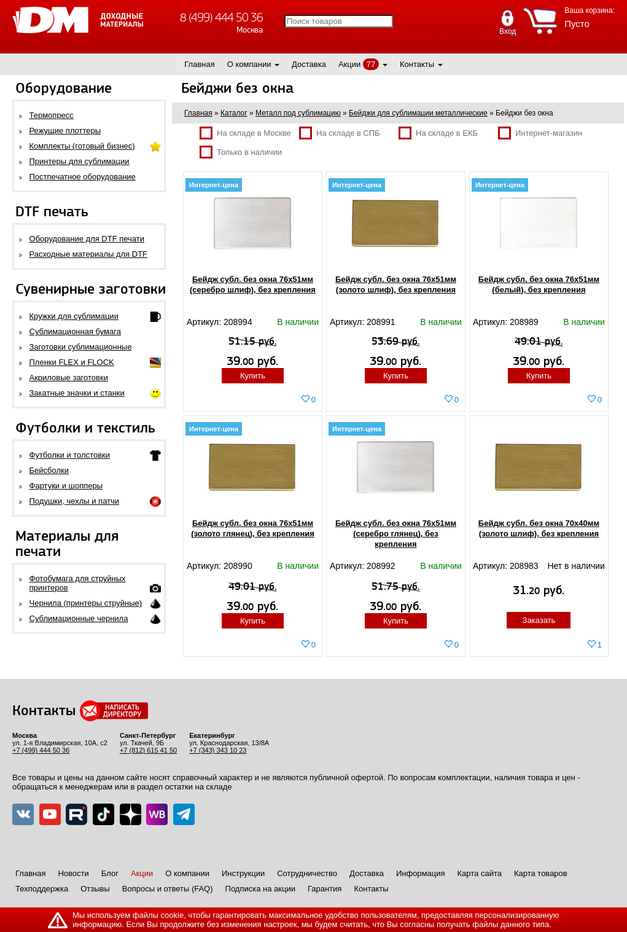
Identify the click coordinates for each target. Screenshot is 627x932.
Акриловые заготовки (68, 377)
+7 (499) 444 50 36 (40, 750)
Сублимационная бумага (75, 331)
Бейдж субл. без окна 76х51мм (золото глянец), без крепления (252, 528)
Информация (420, 873)
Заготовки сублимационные (80, 346)
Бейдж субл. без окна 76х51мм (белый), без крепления (538, 284)
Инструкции (243, 873)
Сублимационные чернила (78, 618)
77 (371, 64)
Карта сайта (480, 873)
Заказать (539, 620)
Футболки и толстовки (69, 455)
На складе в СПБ (339, 133)
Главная (199, 64)
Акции (349, 64)
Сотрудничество (307, 873)
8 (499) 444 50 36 (221, 17)
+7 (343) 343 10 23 (217, 750)
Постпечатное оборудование (82, 176)
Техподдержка (41, 888)
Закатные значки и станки (77, 392)
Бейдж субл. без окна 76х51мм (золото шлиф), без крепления (395, 284)
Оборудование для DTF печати (87, 238)
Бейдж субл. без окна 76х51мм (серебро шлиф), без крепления (253, 284)
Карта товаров (540, 873)
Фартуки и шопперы (66, 485)
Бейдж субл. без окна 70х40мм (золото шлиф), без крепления (538, 528)
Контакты (417, 64)
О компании (249, 64)
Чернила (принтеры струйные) (85, 603)
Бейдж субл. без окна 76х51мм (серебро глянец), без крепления (395, 534)
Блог (110, 873)
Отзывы (95, 888)
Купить (252, 375)
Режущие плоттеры (65, 130)
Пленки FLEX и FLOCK (71, 362)
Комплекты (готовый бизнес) (82, 146)
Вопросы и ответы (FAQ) (167, 888)
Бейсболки (49, 470)
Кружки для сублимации (74, 316)
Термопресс (51, 115)
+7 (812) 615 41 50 (148, 750)
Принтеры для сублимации (79, 161)
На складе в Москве (245, 133)
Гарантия (324, 888)
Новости (73, 873)
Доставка (309, 64)
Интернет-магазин (540, 133)
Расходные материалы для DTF (88, 254)
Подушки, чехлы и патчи (74, 501)
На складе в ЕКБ (438, 133)
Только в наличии (241, 152)
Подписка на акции (260, 888)
